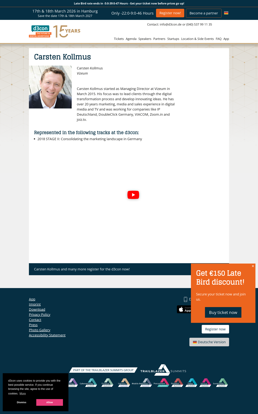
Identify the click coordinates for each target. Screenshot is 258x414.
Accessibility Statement (47, 335)
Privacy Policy (39, 314)
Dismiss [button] (21, 402)
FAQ (219, 39)
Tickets (119, 39)
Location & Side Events (197, 39)
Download (37, 309)
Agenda (131, 39)
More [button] (23, 393)
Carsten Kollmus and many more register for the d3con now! (82, 269)
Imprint (35, 304)
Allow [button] (49, 402)
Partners (159, 39)
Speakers (144, 39)
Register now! (170, 13)
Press (33, 324)
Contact (35, 319)
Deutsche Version (209, 342)
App (226, 39)
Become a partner (204, 13)
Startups (173, 39)
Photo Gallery (39, 330)
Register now (215, 329)
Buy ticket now (223, 312)
